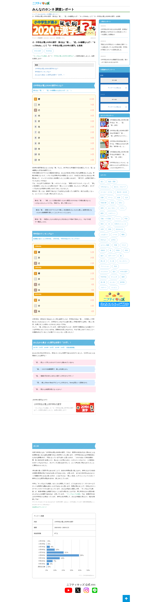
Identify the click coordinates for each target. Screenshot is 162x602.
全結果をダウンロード (39, 492)
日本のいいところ (120, 224)
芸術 (109, 229)
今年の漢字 (37, 51)
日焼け (118, 250)
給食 (118, 197)
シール (115, 234)
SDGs (120, 203)
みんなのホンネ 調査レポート (47, 14)
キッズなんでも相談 (40, 56)
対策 (126, 250)
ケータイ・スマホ (106, 192)
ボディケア (112, 256)
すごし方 (114, 277)
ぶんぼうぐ (104, 234)
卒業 (115, 245)
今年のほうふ (105, 187)
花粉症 (103, 250)
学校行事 (103, 203)
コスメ (122, 208)
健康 (123, 277)
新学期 (122, 282)
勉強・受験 (112, 181)
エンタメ (113, 282)
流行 (114, 271)
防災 (112, 203)
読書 (102, 197)
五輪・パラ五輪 (106, 218)
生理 (102, 229)
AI (109, 224)
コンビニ (114, 287)
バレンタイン (123, 261)
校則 (102, 208)
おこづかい (112, 208)
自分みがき (119, 229)
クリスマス (104, 271)
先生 (115, 266)
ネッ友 (112, 261)
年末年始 (49, 51)
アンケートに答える (114, 88)
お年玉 (113, 240)
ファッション (105, 266)
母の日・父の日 (122, 192)
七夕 (126, 197)
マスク (124, 245)
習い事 (103, 282)
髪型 (102, 213)
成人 (102, 181)
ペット (118, 218)
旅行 (102, 256)
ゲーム (110, 197)
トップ (34, 14)
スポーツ (103, 287)
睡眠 (123, 234)
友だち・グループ (120, 187)
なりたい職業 (105, 245)
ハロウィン (112, 213)
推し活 (103, 261)
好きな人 (103, 240)
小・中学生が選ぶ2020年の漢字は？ (62, 56)
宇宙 (125, 218)
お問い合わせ (125, 590)
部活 (102, 224)
